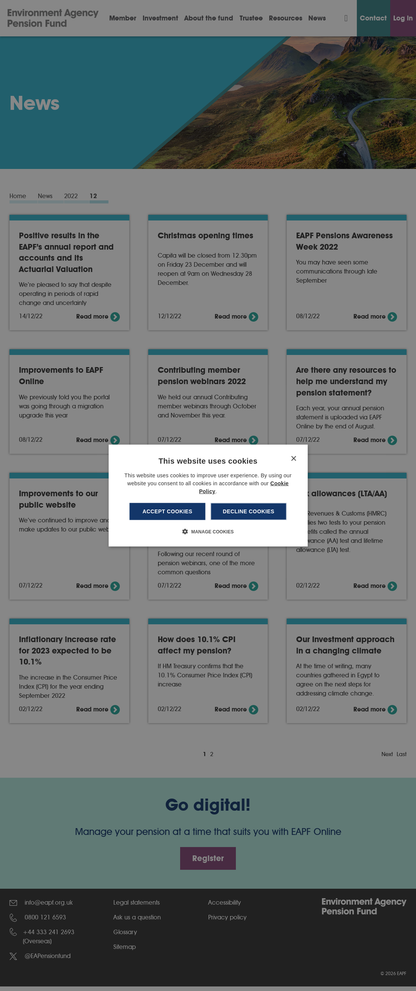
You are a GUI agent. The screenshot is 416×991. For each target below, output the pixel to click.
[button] (208, 531)
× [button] (293, 459)
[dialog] (208, 496)
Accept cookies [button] (168, 511)
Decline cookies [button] (249, 511)
